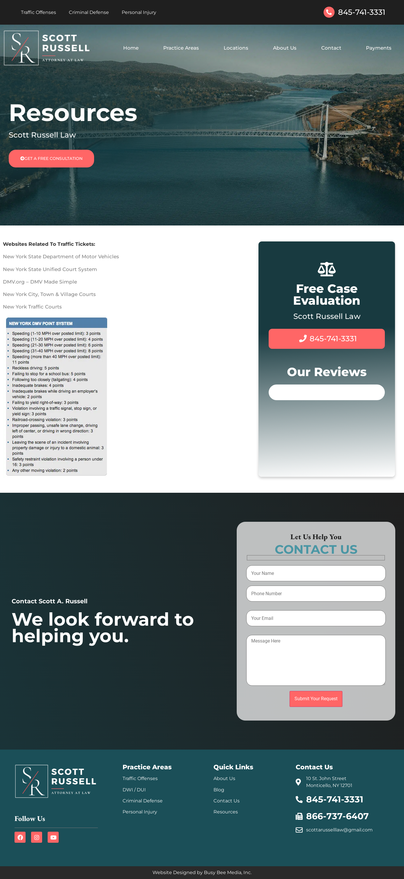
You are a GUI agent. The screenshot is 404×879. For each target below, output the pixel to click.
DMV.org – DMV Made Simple (40, 282)
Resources (225, 812)
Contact (331, 48)
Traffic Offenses (38, 12)
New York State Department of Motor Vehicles (61, 256)
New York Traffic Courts (32, 307)
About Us (285, 48)
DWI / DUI (134, 790)
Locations (236, 48)
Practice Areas (181, 48)
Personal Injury (139, 12)
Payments (379, 48)
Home (131, 48)
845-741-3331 (361, 12)
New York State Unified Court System (50, 269)
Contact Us (226, 801)
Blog (218, 790)
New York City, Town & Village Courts (49, 294)
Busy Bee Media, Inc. (228, 872)
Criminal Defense (89, 12)
